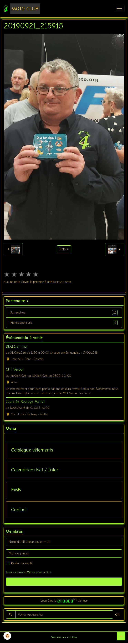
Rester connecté (21, 563)
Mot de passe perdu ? (39, 572)
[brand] (21, 8)
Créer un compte (15, 572)
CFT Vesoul (15, 369)
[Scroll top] (121, 636)
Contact (19, 509)
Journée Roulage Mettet (25, 401)
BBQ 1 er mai (17, 346)
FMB (16, 490)
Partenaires (64, 312)
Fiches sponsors (64, 322)
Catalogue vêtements (32, 450)
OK (117, 614)
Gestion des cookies (64, 637)
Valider (64, 581)
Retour (64, 249)
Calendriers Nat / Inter (34, 470)
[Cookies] (7, 636)
